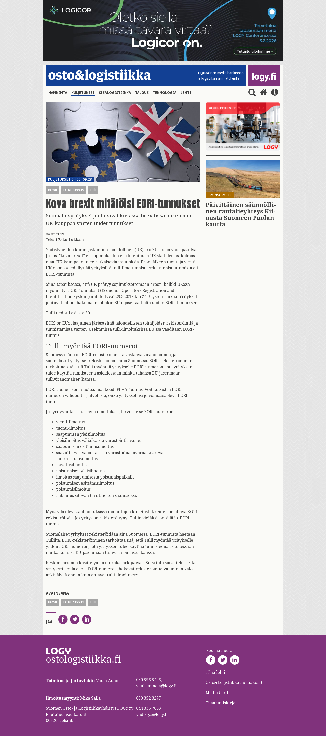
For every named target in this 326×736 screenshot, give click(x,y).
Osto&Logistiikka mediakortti (235, 682)
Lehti (186, 93)
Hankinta (57, 93)
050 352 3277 (148, 698)
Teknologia (164, 93)
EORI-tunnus (73, 190)
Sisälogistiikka (115, 93)
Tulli (93, 190)
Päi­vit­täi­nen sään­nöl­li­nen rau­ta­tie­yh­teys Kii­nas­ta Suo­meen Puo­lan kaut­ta (241, 215)
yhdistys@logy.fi (152, 714)
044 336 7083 (148, 708)
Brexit (52, 190)
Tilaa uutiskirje (220, 703)
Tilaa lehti (215, 672)
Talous (142, 93)
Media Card (217, 692)
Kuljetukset (83, 93)
